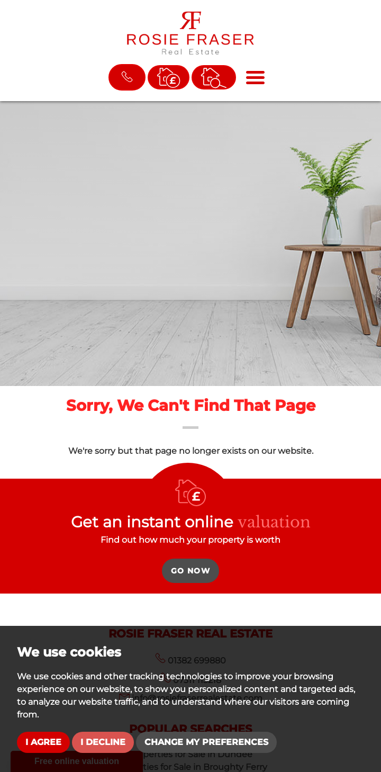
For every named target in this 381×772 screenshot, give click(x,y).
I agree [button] (43, 742)
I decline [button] (102, 742)
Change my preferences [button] (206, 742)
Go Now (190, 571)
